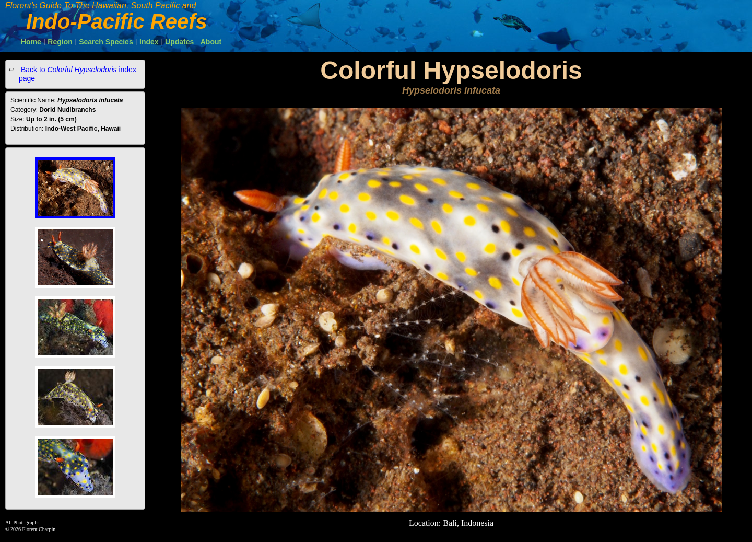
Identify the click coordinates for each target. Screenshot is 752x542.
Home (31, 42)
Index (149, 42)
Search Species (106, 42)
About (211, 42)
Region (60, 42)
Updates (179, 42)
